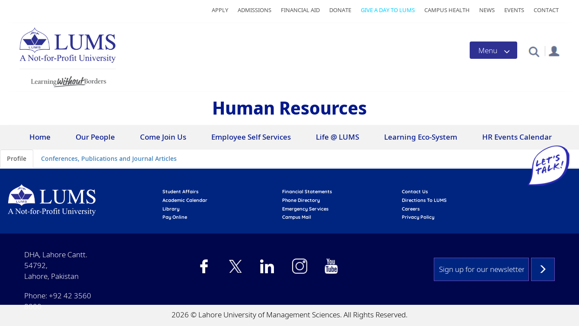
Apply (220, 10)
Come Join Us (163, 137)
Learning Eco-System (420, 137)
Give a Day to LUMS (388, 10)
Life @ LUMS (337, 137)
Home (40, 137)
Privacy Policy (418, 217)
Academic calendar (184, 200)
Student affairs (180, 192)
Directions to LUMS (424, 200)
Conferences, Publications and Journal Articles (109, 158)
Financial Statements (307, 192)
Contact (546, 10)
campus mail (296, 217)
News (487, 10)
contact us (415, 192)
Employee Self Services (251, 137)
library (170, 209)
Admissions (254, 10)
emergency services (305, 209)
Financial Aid (300, 10)
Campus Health (447, 10)
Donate (340, 10)
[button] (533, 51)
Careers (411, 209)
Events (514, 10)
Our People (95, 137)
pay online (174, 217)
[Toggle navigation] (493, 50)
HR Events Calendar (517, 137)
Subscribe (543, 269)
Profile (16, 158)
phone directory (301, 200)
